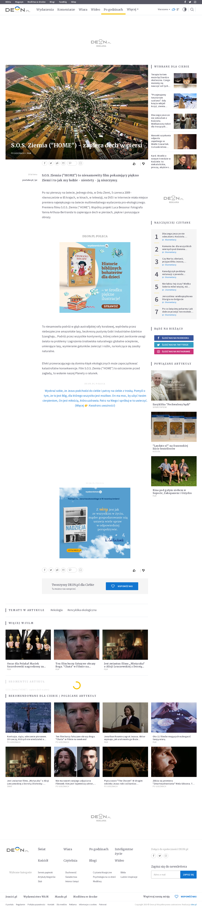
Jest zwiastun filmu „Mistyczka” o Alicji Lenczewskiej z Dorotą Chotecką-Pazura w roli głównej (124, 666)
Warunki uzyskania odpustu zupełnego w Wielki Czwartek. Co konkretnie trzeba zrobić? (161, 142)
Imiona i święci (72, 881)
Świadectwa (71, 876)
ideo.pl (194, 904)
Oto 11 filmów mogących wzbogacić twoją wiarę (172, 738)
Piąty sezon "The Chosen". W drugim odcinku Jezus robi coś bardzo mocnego (123, 783)
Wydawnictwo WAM (36, 896)
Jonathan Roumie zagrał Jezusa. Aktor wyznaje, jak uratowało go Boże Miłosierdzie (124, 739)
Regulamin (20, 904)
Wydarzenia (45, 9)
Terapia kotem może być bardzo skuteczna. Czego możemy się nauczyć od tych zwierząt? (160, 81)
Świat (9, 786)
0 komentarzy (169, 252)
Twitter (190, 2)
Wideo (95, 9)
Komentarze (66, 9)
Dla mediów (62, 904)
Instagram (195, 2)
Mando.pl (61, 896)
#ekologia (57, 610)
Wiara (83, 9)
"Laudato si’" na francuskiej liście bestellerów (170, 447)
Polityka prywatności (36, 904)
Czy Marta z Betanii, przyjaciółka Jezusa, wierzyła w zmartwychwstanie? (173, 263)
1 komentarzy (169, 290)
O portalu (10, 904)
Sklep (73, 2)
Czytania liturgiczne (102, 872)
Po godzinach (113, 9)
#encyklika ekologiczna (81, 610)
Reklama (73, 904)
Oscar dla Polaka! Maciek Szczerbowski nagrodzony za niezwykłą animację (25, 666)
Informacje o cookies (88, 904)
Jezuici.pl (11, 896)
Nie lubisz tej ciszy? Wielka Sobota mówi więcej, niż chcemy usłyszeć (176, 286)
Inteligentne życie (124, 851)
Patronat (102, 904)
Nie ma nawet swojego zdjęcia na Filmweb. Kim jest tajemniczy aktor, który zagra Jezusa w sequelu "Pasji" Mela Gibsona (75, 785)
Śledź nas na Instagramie (173, 351)
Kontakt (51, 904)
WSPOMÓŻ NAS (186, 896)
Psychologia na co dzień (104, 876)
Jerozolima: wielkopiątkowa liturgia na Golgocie (177, 298)
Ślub (40, 881)
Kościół (156, 451)
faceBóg (63, 2)
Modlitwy (97, 881)
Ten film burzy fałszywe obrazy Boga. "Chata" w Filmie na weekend (75, 666)
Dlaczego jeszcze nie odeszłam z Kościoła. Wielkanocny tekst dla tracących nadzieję (161, 122)
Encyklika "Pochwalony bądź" (171, 404)
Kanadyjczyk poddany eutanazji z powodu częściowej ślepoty (173, 274)
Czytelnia (70, 860)
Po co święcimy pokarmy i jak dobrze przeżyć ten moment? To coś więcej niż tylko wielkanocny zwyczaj (177, 313)
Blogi (52, 2)
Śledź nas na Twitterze (172, 344)
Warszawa (163, 9)
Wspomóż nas (122, 586)
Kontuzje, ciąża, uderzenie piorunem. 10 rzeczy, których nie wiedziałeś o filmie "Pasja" (27, 739)
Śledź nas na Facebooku (173, 337)
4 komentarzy (169, 240)
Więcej (131, 9)
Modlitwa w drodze (36, 2)
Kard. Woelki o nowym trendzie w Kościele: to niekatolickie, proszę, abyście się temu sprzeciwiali (161, 163)
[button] (184, 9)
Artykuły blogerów (46, 876)
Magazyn (19, 2)
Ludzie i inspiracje (128, 876)
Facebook (185, 2)
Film (29, 153)
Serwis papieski (45, 872)
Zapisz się (188, 874)
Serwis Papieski (160, 407)
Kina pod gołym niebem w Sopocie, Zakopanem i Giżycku (172, 492)
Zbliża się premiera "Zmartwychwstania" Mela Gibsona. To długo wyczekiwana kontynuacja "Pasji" (173, 785)
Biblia (8, 2)
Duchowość (71, 872)
